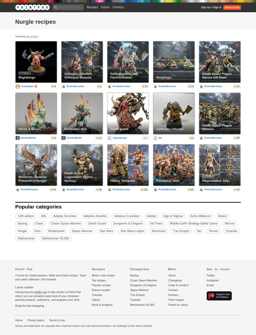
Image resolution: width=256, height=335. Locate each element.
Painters (118, 7)
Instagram (213, 280)
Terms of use (57, 320)
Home (19, 320)
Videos (96, 299)
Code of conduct (178, 285)
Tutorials (97, 295)
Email (210, 285)
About (172, 275)
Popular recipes (101, 285)
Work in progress (102, 304)
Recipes (92, 7)
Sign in (217, 7)
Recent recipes (101, 290)
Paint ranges (176, 299)
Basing (134, 275)
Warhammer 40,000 (142, 304)
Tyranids (135, 299)
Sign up (205, 7)
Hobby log (40, 292)
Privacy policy (36, 320)
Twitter (211, 275)
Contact (173, 290)
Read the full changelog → (31, 305)
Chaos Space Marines (143, 280)
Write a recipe (232, 7)
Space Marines (139, 290)
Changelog (175, 280)
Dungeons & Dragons (143, 285)
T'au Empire (137, 295)
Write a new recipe (103, 275)
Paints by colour (178, 304)
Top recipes (99, 280)
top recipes (32, 36)
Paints (105, 7)
